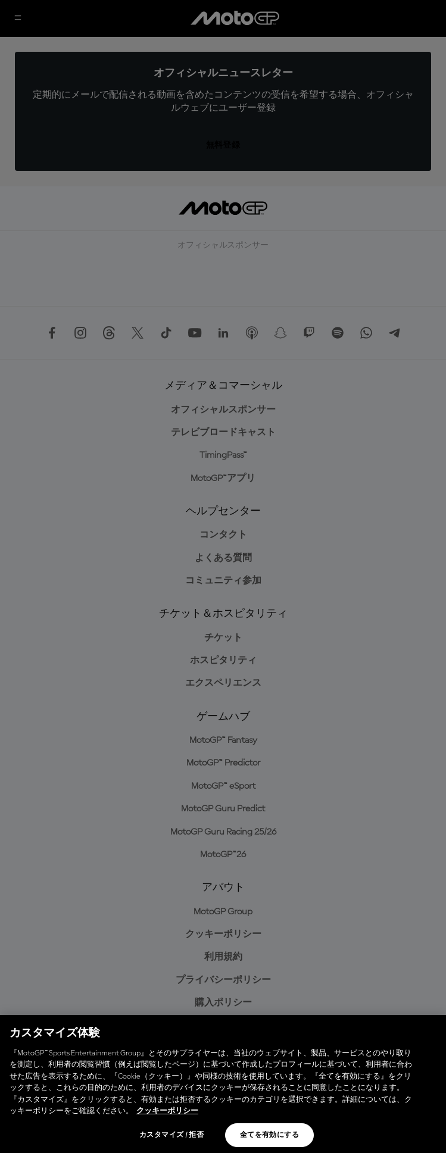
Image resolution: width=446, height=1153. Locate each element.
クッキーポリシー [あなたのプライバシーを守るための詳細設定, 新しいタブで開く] (167, 1111)
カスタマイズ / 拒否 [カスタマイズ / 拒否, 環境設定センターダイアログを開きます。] (171, 1135)
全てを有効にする (269, 1135)
